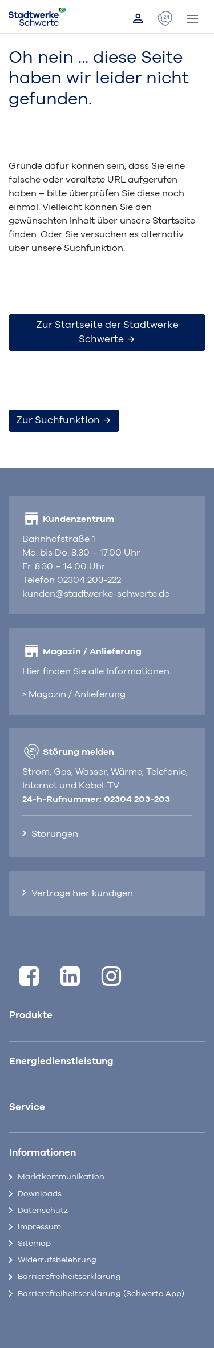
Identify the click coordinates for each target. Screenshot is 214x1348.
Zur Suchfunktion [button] (64, 420)
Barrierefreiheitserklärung (69, 1277)
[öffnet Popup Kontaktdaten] (165, 19)
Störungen (54, 834)
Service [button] (27, 1107)
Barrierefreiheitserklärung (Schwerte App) (101, 1294)
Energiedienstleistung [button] (61, 1061)
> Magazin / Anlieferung (74, 694)
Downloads (40, 1194)
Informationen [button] (42, 1152)
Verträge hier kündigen (82, 893)
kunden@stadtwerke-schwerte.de (95, 593)
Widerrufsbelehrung (57, 1260)
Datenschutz (43, 1211)
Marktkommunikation (61, 1177)
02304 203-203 (137, 799)
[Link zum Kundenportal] (138, 19)
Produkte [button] (31, 1015)
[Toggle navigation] (192, 19)
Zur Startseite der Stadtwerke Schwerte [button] (107, 332)
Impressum (39, 1227)
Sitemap (34, 1244)
